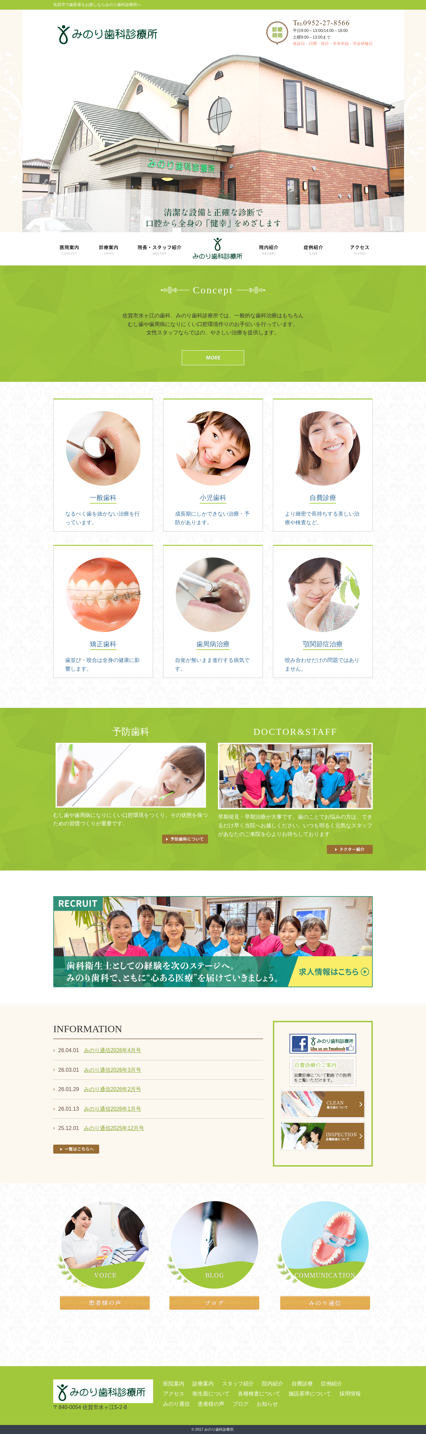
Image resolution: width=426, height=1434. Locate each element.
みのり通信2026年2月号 (112, 1089)
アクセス (173, 1393)
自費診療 (302, 1383)
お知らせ (267, 1404)
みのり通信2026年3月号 (112, 1070)
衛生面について (211, 1393)
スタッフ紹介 (238, 1383)
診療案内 (203, 1383)
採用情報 (350, 1393)
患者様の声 (211, 1404)
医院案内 (173, 1383)
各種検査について (259, 1393)
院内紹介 (272, 1383)
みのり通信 (176, 1404)
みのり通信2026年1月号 (112, 1109)
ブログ (241, 1404)
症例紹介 (331, 1383)
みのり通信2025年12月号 (114, 1128)
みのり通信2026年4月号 (112, 1050)
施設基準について (310, 1393)
